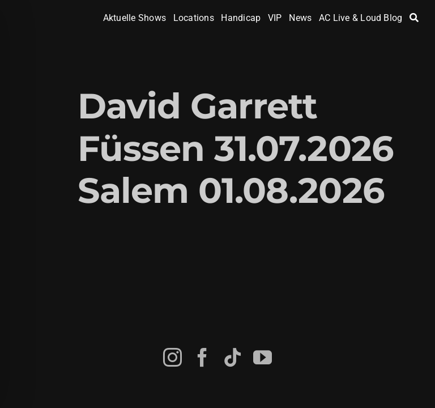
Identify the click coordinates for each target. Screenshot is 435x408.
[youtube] (262, 357)
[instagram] (172, 357)
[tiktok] (232, 357)
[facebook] (202, 357)
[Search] (414, 18)
